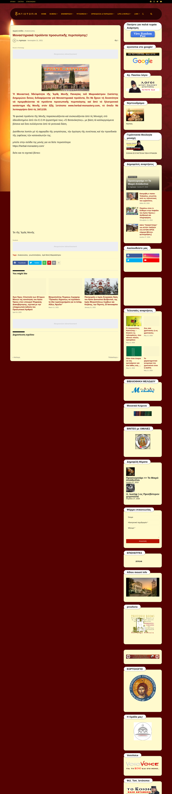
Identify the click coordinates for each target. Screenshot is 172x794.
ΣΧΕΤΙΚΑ (21, 2)
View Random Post (143, 34)
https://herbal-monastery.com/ (29, 146)
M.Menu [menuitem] (53, 14)
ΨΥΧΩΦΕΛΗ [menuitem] (81, 14)
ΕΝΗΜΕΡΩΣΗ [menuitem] (66, 14)
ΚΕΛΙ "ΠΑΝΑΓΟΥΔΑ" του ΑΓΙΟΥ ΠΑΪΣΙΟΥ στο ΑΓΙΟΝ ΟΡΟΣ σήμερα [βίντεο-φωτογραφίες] (148, 229)
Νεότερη (17, 357)
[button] (143, 14)
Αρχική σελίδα (18, 31)
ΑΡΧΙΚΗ (12, 2)
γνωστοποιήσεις (35, 255)
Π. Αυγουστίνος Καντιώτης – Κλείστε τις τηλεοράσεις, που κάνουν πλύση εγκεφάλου (133, 334)
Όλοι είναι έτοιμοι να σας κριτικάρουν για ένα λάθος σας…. (133, 361)
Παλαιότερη (112, 357)
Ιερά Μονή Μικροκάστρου (51, 255)
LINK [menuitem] (136, 14)
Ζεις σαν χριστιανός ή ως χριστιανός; (151, 330)
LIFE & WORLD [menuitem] (124, 14)
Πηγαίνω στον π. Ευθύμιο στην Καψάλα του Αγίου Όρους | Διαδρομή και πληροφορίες (149, 213)
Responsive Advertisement (65, 54)
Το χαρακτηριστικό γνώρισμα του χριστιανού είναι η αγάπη (151, 363)
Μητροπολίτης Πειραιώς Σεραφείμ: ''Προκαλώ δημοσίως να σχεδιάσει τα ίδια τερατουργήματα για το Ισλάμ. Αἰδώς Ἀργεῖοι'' (65, 301)
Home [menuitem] (43, 14)
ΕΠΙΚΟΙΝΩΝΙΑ (30, 2)
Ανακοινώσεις (30, 31)
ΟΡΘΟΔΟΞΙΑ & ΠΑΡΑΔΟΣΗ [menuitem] (102, 14)
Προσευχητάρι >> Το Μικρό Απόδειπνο (139, 182)
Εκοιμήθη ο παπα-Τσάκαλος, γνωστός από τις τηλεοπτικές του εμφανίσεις (148, 197)
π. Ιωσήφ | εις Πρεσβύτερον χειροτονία (142, 495)
